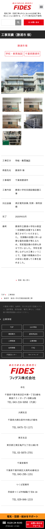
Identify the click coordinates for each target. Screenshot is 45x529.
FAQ (33, 348)
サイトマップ (33, 355)
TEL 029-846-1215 (22, 499)
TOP (11, 327)
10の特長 (33, 327)
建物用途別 (33, 334)
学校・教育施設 (22, 160)
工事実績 (11, 341)
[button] (41, 6)
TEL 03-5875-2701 (22, 452)
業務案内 (11, 334)
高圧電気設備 (21, 203)
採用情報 (11, 348)
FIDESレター (12, 355)
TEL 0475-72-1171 (22, 427)
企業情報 (33, 341)
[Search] (18, 22)
